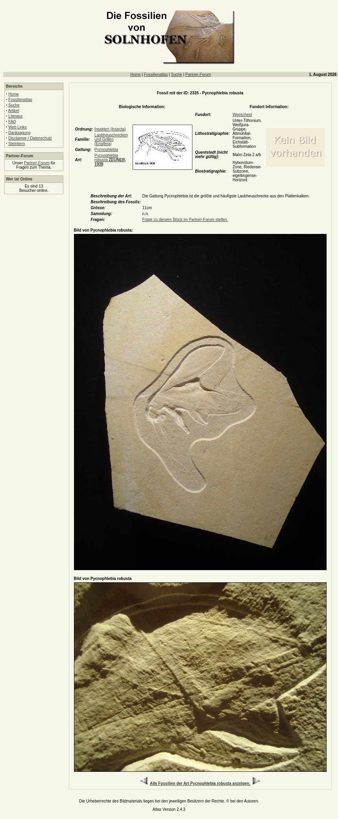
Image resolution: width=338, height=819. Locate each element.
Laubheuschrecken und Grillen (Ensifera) (111, 139)
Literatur (15, 116)
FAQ (12, 122)
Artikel (13, 111)
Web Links (17, 127)
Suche (176, 74)
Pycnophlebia (106, 149)
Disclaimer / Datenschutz (30, 138)
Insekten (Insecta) (110, 129)
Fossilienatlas (156, 74)
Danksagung (19, 133)
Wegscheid (242, 114)
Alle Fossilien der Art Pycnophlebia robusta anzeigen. (200, 783)
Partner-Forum (198, 74)
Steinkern (16, 144)
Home (135, 74)
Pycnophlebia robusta (110, 159)
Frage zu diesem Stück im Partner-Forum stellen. (185, 219)
